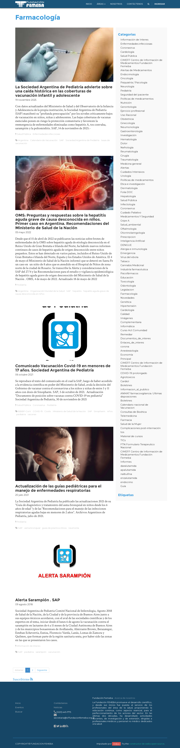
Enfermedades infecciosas (46, 134)
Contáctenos (60, 703)
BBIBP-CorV (24, 411)
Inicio (18, 703)
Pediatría (21, 284)
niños (110, 411)
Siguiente (42, 670)
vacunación (54, 652)
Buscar (18, 711)
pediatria (21, 414)
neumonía (73, 528)
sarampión (41, 652)
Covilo (47, 411)
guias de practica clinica (54, 528)
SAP (61, 140)
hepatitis (77, 291)
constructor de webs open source (146, 743)
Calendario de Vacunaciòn (43, 140)
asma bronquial (32, 528)
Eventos (19, 707)
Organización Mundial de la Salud (47, 291)
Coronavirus (39, 405)
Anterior (19, 670)
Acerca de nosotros (125, 698)
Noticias (58, 707)
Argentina (23, 140)
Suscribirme (23, 679)
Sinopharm (99, 411)
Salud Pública (24, 134)
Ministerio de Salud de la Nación (69, 411)
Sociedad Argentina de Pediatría (82, 140)
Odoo (116, 743)
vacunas (32, 414)
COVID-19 (38, 411)
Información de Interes (28, 646)
